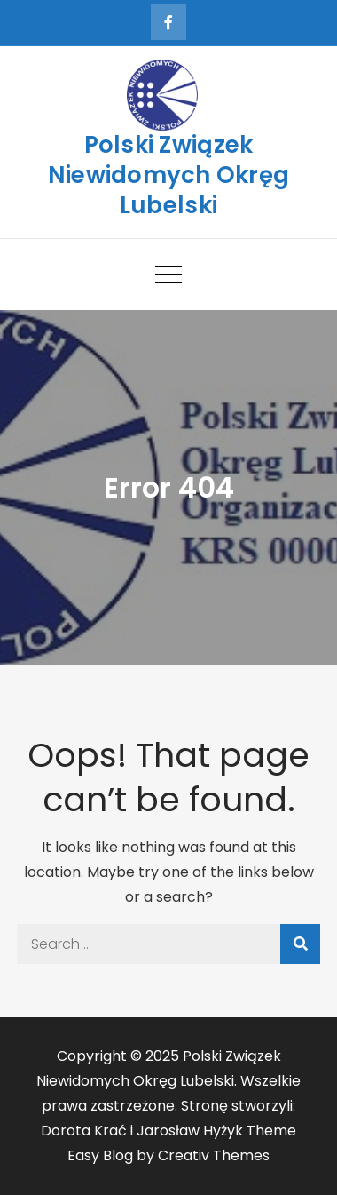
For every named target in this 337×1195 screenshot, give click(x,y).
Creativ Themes (214, 1155)
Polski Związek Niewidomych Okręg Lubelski (168, 175)
